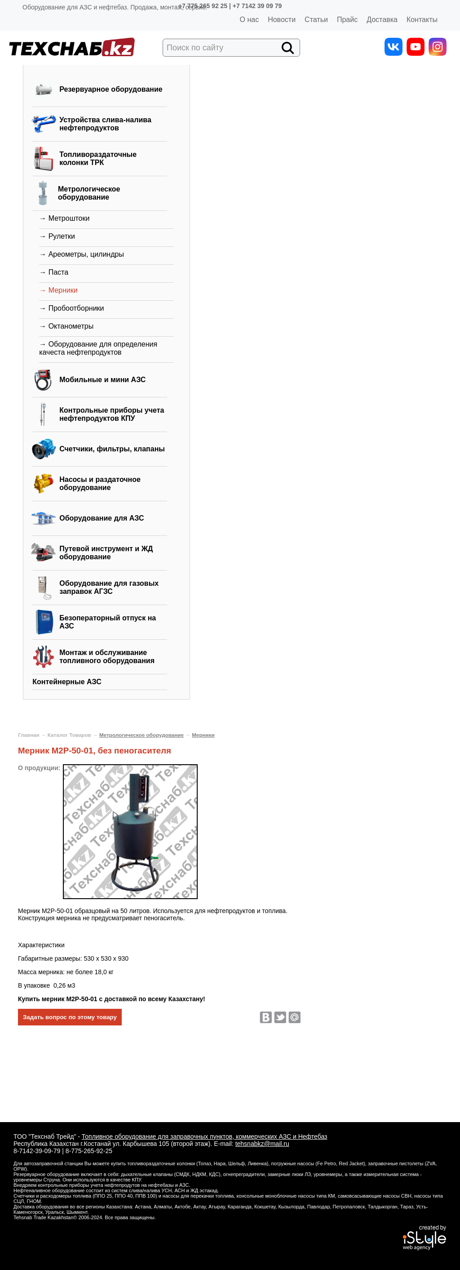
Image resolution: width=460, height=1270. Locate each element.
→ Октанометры (66, 326)
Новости (282, 19)
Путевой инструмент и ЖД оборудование (106, 553)
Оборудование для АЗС (101, 518)
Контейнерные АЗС (67, 682)
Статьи (316, 19)
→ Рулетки (57, 236)
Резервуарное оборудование (111, 89)
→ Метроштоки (64, 218)
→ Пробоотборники (71, 308)
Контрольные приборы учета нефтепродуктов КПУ (111, 414)
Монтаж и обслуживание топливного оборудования (107, 656)
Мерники (203, 735)
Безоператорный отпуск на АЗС (107, 622)
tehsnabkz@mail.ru (262, 1143)
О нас (249, 19)
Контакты (422, 19)
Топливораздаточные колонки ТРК (98, 158)
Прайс (347, 19)
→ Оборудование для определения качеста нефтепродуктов (98, 348)
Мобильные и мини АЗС (102, 379)
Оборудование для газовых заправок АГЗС (109, 587)
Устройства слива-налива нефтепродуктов (105, 124)
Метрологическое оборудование (89, 193)
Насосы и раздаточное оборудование (100, 483)
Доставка (382, 19)
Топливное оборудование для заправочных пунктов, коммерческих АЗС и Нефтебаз (204, 1136)
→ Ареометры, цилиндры (81, 254)
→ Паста (53, 272)
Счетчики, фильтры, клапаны (112, 449)
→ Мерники (58, 290)
